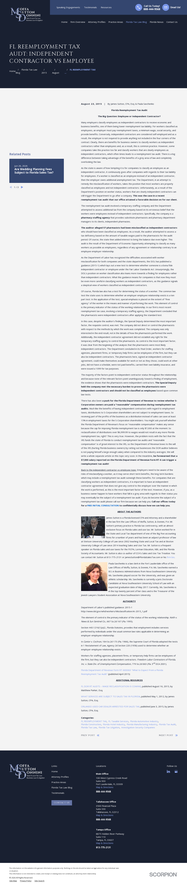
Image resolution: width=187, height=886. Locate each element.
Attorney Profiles (60, 776)
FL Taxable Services (118, 721)
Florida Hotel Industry (114, 724)
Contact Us (62, 802)
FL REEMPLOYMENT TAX (94, 721)
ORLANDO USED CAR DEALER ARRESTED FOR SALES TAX (110, 706)
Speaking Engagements (68, 7)
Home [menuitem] (64, 21)
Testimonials (90, 7)
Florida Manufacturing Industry (142, 724)
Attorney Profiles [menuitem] (96, 21)
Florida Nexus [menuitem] (156, 21)
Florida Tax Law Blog (61, 787)
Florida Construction (91, 724)
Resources (106, 7)
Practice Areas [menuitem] (115, 21)
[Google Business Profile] (176, 771)
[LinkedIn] (168, 771)
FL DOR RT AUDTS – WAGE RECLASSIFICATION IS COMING (111, 686)
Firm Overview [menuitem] (77, 21)
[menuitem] (13, 881)
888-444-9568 (151, 9)
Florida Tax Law (89, 727)
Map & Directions (104, 787)
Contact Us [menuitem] (172, 21)
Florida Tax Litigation (109, 727)
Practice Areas (58, 782)
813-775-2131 (103, 847)
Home (54, 771)
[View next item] (22, 150)
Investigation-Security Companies (138, 727)
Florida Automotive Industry (144, 721)
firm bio (171, 557)
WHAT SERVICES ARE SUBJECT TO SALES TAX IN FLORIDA (110, 696)
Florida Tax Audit (167, 724)
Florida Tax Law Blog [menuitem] (136, 21)
